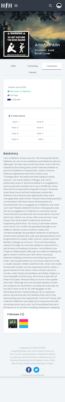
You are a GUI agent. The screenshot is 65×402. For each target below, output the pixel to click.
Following (32, 66)
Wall (13, 66)
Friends (32, 72)
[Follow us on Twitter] (36, 370)
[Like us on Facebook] (29, 370)
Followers (52, 66)
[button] (50, 5)
